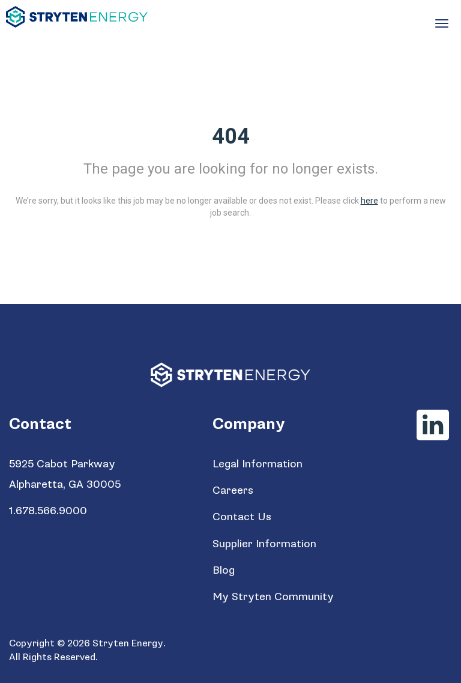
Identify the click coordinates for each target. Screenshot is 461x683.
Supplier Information (264, 544)
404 (231, 136)
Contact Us (241, 517)
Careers (232, 490)
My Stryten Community (273, 596)
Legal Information (257, 464)
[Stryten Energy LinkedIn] (433, 425)
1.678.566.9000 (48, 511)
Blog (223, 570)
